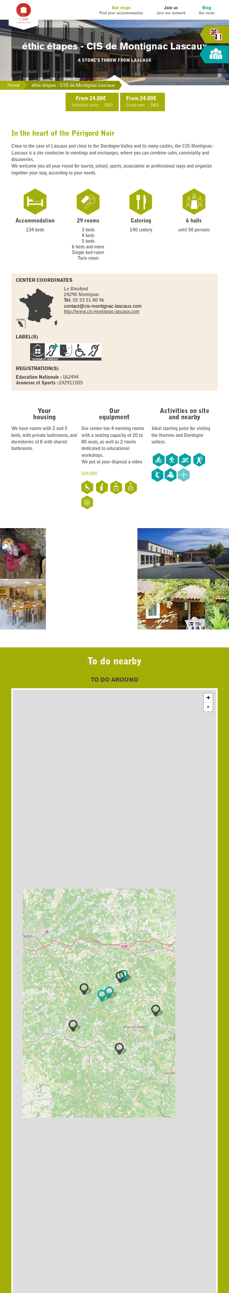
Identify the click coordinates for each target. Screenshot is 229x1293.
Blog (206, 8)
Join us (171, 8)
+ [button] (208, 698)
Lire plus (89, 473)
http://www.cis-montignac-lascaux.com (101, 312)
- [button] (208, 707)
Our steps (121, 8)
